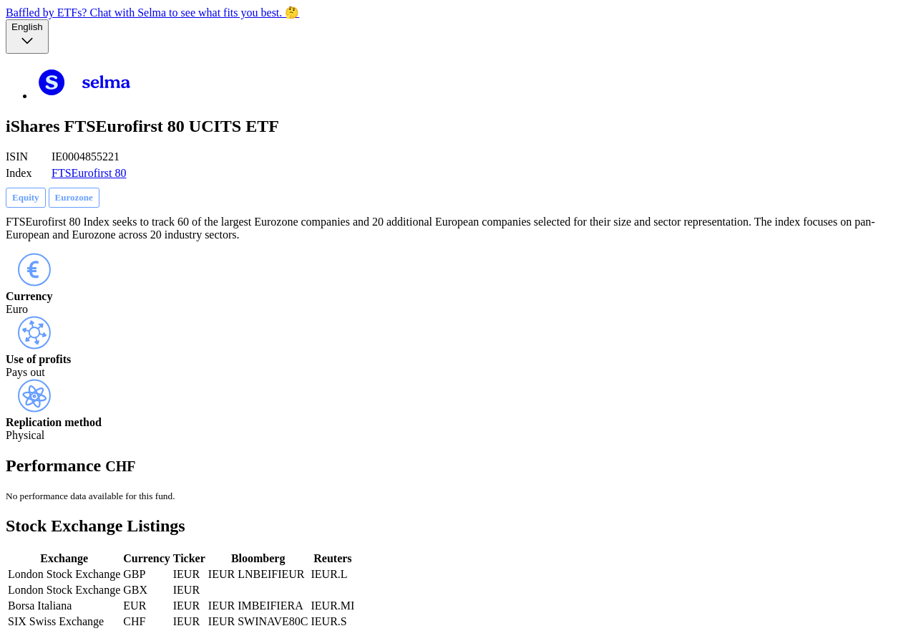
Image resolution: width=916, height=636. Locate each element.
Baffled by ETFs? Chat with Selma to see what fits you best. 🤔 (152, 12)
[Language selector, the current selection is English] (27, 36)
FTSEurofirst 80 (89, 173)
